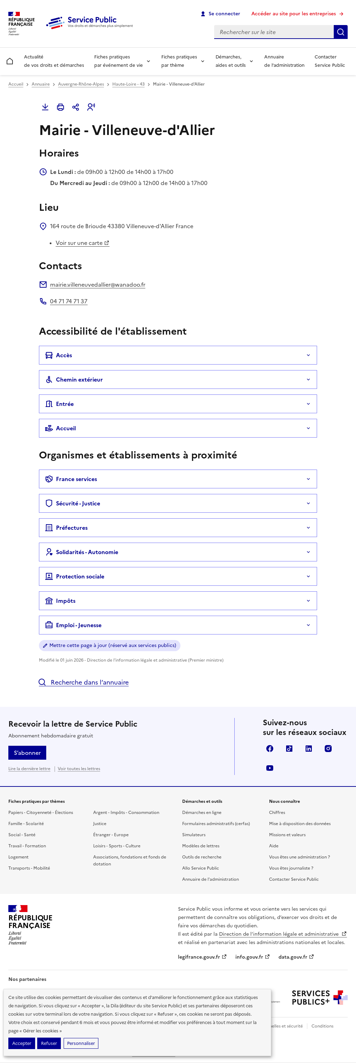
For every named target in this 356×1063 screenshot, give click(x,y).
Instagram (328, 749)
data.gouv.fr (296, 957)
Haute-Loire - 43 (128, 84)
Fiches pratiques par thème (179, 61)
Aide (273, 846)
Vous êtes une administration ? (299, 857)
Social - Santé (21, 835)
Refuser (49, 1043)
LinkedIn (309, 749)
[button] (91, 107)
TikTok (289, 749)
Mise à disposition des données (300, 824)
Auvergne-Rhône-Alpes (81, 84)
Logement (18, 857)
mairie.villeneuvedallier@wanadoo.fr (97, 284)
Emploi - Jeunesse (73, 625)
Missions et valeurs (287, 835)
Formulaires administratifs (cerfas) (216, 824)
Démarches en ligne (201, 812)
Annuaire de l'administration (210, 879)
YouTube (270, 768)
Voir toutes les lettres (79, 769)
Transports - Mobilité (29, 868)
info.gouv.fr (252, 957)
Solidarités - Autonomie (81, 552)
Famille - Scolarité (26, 824)
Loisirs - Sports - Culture (116, 846)
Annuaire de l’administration (284, 61)
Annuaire (41, 84)
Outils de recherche (201, 857)
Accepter (21, 1043)
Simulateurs (193, 835)
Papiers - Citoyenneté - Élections (40, 812)
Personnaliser (81, 1043)
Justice (99, 824)
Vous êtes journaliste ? (291, 868)
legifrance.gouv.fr (202, 957)
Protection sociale (74, 576)
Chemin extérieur (74, 379)
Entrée (59, 404)
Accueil (15, 84)
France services (71, 479)
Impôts (60, 601)
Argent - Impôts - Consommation (126, 812)
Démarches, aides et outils (231, 61)
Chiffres (277, 812)
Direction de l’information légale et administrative (283, 934)
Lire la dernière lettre (29, 769)
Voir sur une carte (83, 243)
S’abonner (27, 753)
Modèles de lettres (200, 846)
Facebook (270, 749)
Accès (58, 355)
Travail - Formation (27, 846)
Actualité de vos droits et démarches (54, 61)
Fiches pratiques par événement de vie (118, 61)
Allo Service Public (200, 868)
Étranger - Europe (111, 835)
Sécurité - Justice (72, 503)
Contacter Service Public (330, 61)
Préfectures (66, 527)
